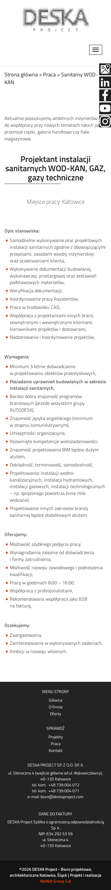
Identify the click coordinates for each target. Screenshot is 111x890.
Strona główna (21, 74)
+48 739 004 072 (63, 785)
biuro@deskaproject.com (62, 796)
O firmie (56, 707)
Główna (55, 700)
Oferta (55, 714)
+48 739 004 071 (63, 791)
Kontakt (56, 750)
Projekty (55, 737)
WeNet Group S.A (55, 881)
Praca (56, 744)
